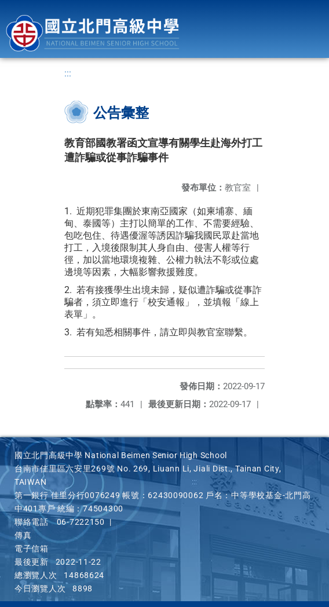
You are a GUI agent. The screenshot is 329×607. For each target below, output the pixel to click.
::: (67, 73)
